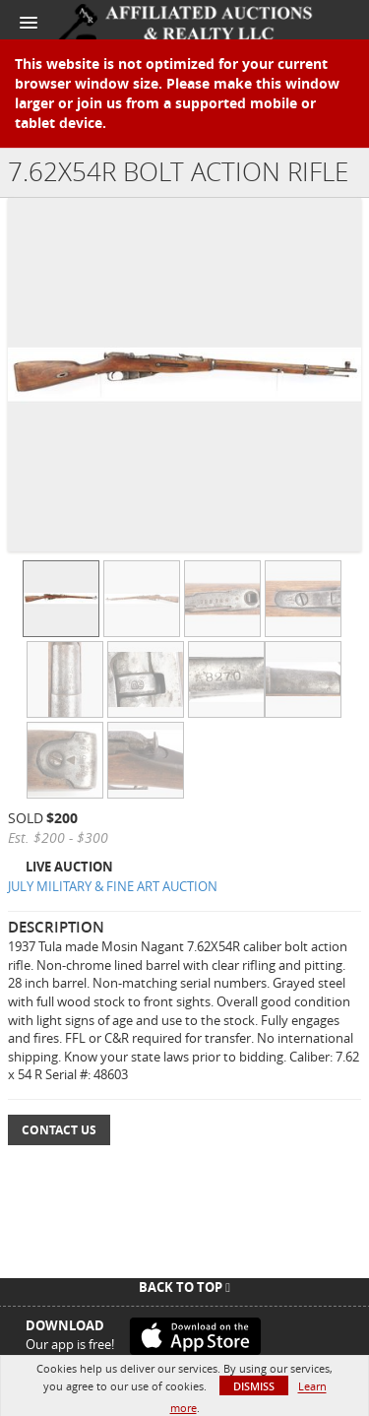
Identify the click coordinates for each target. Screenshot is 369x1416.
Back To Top (184, 1287)
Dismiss (254, 1386)
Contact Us (59, 1130)
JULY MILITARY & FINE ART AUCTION (112, 886)
